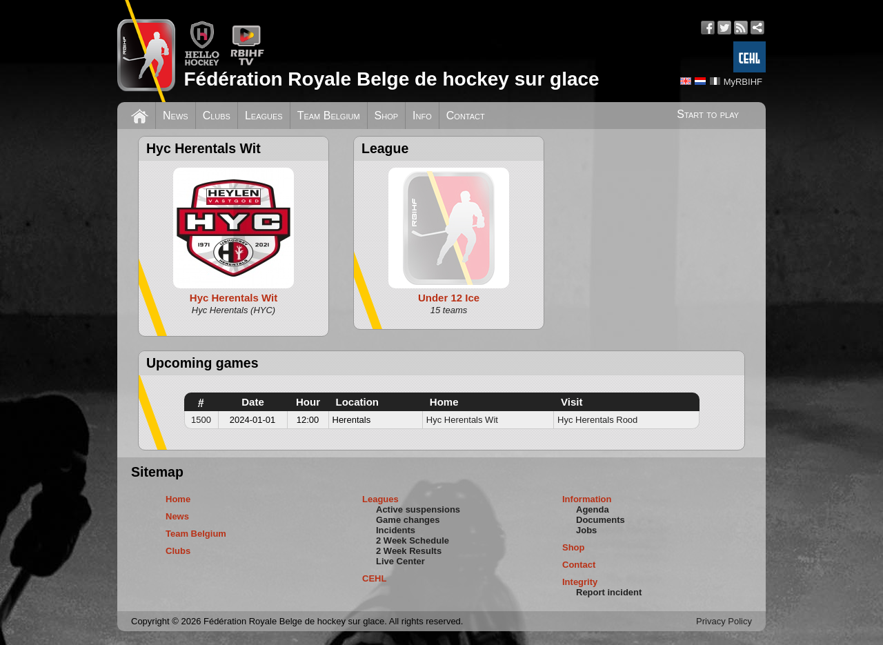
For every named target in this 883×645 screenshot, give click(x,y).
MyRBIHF (743, 82)
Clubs (216, 115)
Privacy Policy (724, 621)
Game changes (408, 520)
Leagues (264, 115)
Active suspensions (418, 509)
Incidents (395, 530)
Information (587, 499)
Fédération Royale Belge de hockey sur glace (391, 79)
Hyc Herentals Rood (597, 420)
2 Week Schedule (412, 540)
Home (178, 499)
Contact (465, 115)
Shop (387, 115)
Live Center (400, 561)
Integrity (579, 582)
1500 (201, 420)
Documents (600, 520)
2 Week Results (409, 551)
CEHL (374, 578)
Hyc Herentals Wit (462, 420)
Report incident (609, 592)
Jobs (586, 530)
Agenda (592, 509)
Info (422, 115)
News (175, 115)
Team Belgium (328, 115)
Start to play (708, 114)
